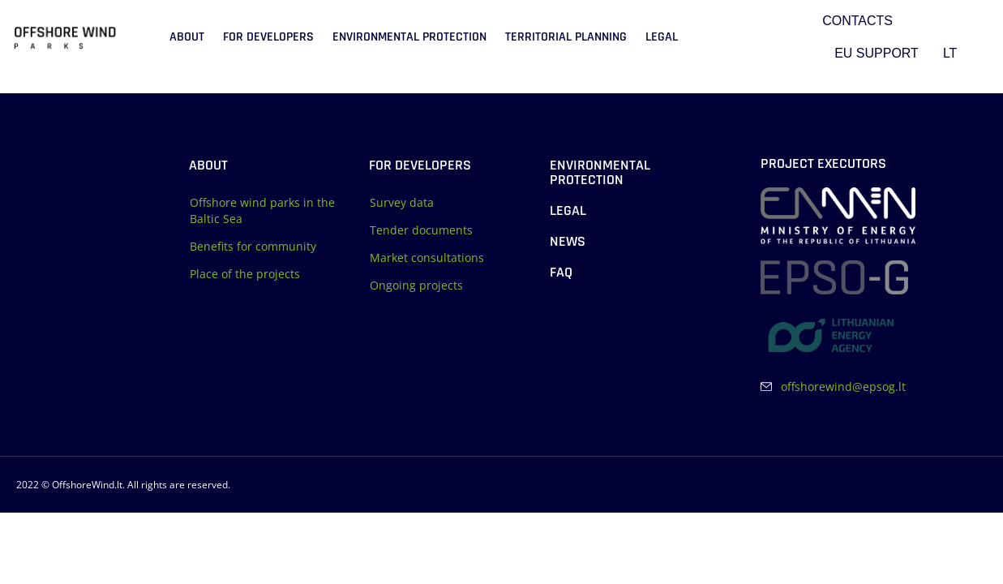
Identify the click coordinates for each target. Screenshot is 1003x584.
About (186, 36)
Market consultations (427, 257)
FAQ (561, 272)
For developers (268, 36)
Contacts (857, 21)
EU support (876, 53)
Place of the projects (245, 273)
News (567, 241)
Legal (661, 36)
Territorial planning (566, 36)
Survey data (402, 202)
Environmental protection (409, 36)
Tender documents (421, 230)
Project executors (823, 163)
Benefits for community (253, 246)
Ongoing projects (416, 285)
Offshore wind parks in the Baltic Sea (262, 210)
